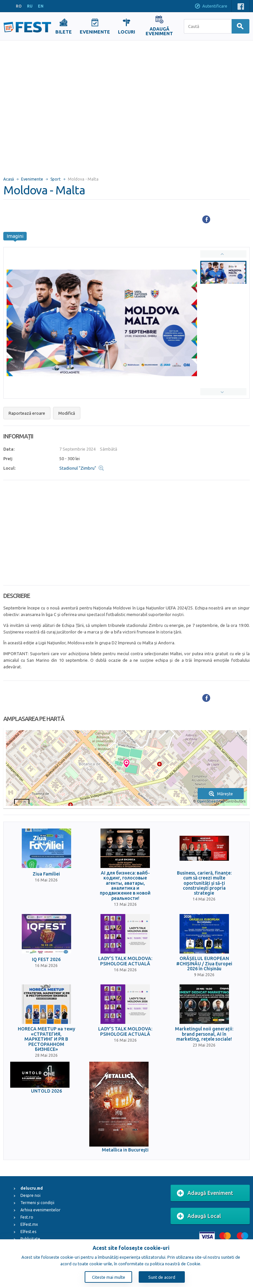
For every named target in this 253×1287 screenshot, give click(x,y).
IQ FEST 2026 (46, 959)
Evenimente (32, 179)
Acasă (8, 179)
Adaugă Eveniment (205, 1193)
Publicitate (30, 1239)
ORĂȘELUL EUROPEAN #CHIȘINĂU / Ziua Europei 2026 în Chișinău (204, 963)
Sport (55, 179)
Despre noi (30, 1195)
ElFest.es (28, 1231)
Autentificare (210, 6)
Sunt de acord (161, 1277)
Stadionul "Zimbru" (77, 468)
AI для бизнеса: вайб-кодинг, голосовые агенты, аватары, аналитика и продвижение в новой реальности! (125, 886)
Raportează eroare (27, 413)
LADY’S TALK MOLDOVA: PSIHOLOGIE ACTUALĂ (125, 961)
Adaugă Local (199, 1216)
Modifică (66, 413)
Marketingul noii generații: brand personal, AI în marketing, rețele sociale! (204, 1034)
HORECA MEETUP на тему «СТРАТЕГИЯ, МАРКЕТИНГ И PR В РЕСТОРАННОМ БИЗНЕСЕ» (46, 1039)
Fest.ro (26, 1217)
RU (30, 6)
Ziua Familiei (46, 874)
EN (40, 6)
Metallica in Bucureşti (125, 1150)
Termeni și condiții (37, 1202)
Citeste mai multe (108, 1277)
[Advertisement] (62, 105)
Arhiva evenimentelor (40, 1210)
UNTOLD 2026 (46, 1091)
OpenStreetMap (210, 801)
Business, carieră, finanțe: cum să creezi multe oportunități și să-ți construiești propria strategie (204, 883)
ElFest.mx (29, 1224)
